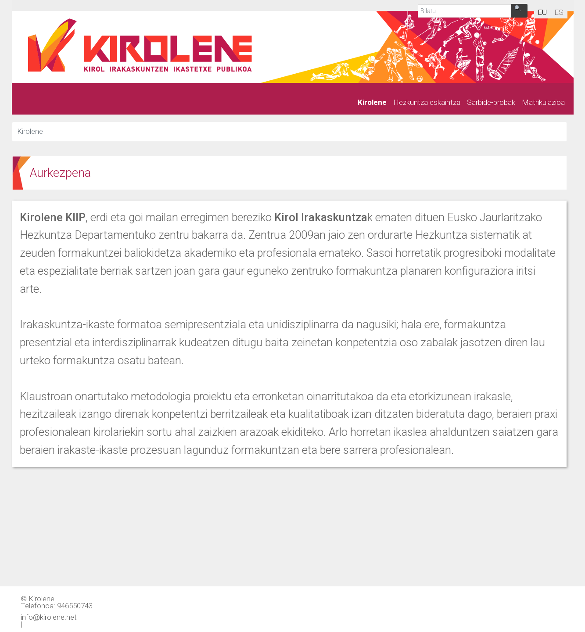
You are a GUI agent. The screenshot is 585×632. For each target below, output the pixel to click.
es (558, 12)
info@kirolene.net (49, 617)
